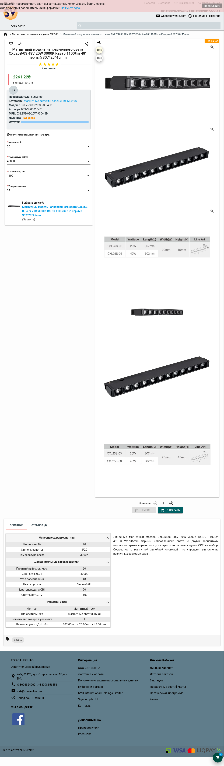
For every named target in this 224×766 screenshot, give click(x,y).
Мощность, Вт (15, 142)
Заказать (170, 510)
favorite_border (11, 43)
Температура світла (18, 157)
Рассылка (85, 734)
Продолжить (212, 6)
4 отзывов (49, 68)
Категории (17, 25)
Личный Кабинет (161, 668)
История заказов (161, 674)
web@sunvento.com (171, 16)
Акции (154, 699)
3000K (99, 50)
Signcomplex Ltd (89, 699)
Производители (88, 727)
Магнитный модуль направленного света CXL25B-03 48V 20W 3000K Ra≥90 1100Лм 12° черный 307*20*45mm (55, 213)
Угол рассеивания (17, 186)
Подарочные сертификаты (168, 686)
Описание (16, 525)
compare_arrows (20, 43)
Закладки (156, 680)
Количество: (145, 503)
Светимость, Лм (16, 171)
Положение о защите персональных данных (108, 680)
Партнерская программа (166, 693)
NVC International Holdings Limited (100, 693)
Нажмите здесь (71, 8)
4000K (99, 58)
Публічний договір (90, 686)
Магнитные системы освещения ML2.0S (35, 34)
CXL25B (18, 640)
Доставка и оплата (91, 674)
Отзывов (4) (39, 525)
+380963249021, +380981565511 (37, 684)
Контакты (84, 705)
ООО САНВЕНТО (89, 668)
